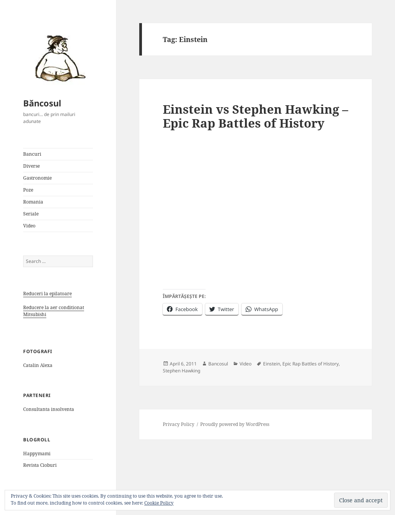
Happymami (37, 453)
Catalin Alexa (37, 365)
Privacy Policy (178, 424)
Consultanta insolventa (48, 409)
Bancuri (32, 154)
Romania (33, 202)
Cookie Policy (159, 503)
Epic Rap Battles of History (310, 363)
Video (29, 225)
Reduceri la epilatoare (47, 293)
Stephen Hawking (181, 370)
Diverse (31, 166)
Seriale (31, 213)
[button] (58, 58)
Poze (28, 190)
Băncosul (42, 103)
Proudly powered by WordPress (234, 424)
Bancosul (218, 363)
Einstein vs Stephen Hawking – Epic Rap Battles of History (255, 116)
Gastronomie (37, 178)
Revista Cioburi (40, 465)
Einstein (271, 363)
